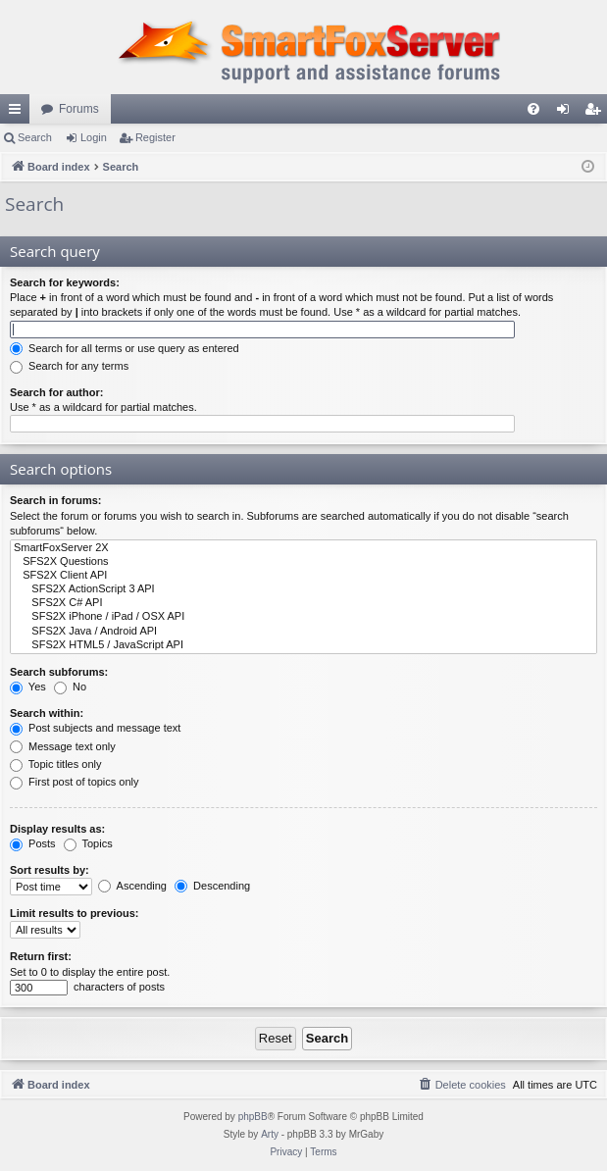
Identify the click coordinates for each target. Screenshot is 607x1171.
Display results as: (57, 829)
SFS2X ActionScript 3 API (303, 589)
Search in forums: (56, 500)
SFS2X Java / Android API (303, 631)
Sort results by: (49, 870)
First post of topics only (74, 782)
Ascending (132, 885)
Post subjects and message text (95, 728)
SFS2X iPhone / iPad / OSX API (303, 617)
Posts (33, 843)
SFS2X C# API (303, 603)
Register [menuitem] (596, 113)
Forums (79, 109)
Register (155, 137)
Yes (28, 686)
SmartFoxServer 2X (303, 548)
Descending (212, 885)
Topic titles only (55, 764)
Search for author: (56, 392)
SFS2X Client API (303, 576)
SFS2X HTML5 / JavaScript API (303, 645)
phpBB (253, 1116)
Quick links (18, 113)
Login (93, 137)
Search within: (46, 713)
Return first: (41, 956)
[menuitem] (533, 109)
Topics (88, 843)
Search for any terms (69, 366)
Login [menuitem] (567, 113)
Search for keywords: (65, 282)
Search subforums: (59, 672)
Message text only (63, 746)
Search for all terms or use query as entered (124, 348)
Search (35, 137)
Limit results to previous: (74, 913)
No (70, 686)
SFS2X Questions (303, 562)
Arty (269, 1134)
